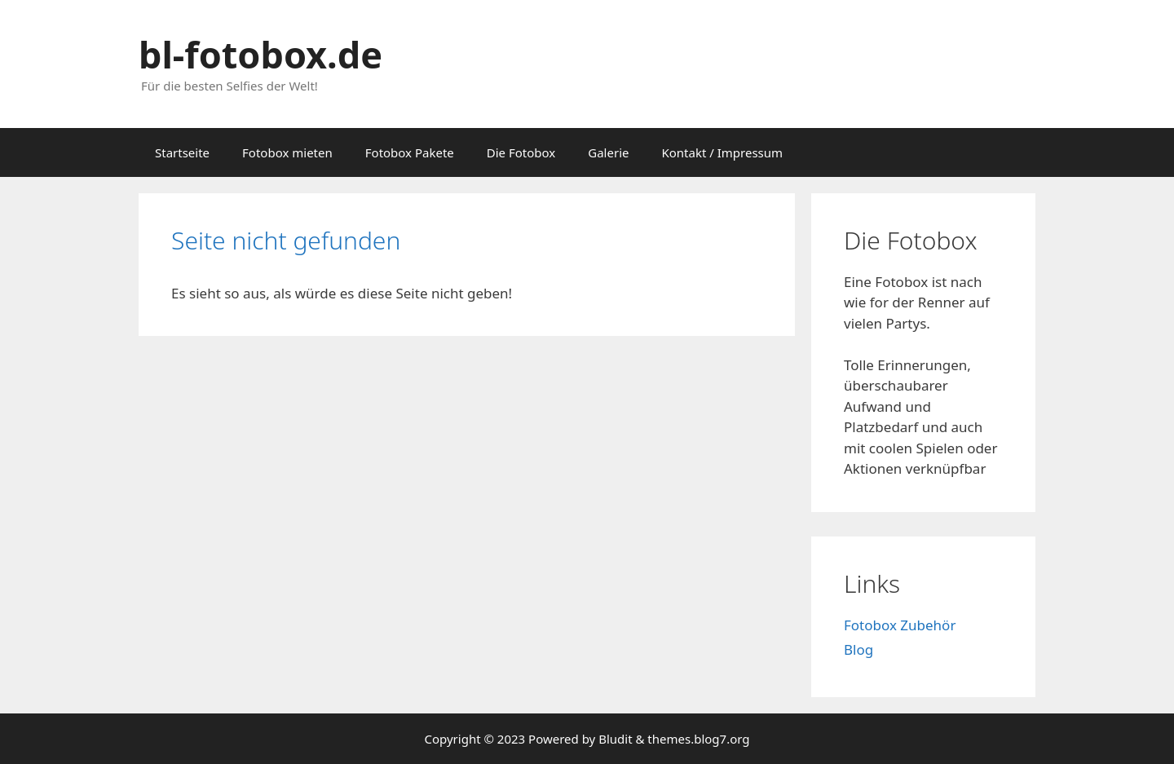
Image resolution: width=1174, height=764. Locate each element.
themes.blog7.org (698, 739)
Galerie (608, 152)
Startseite (182, 152)
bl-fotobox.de (260, 54)
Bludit (615, 739)
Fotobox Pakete (409, 152)
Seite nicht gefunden (285, 240)
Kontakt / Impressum (722, 152)
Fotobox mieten (287, 152)
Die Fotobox (521, 152)
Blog (858, 649)
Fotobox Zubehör (900, 625)
